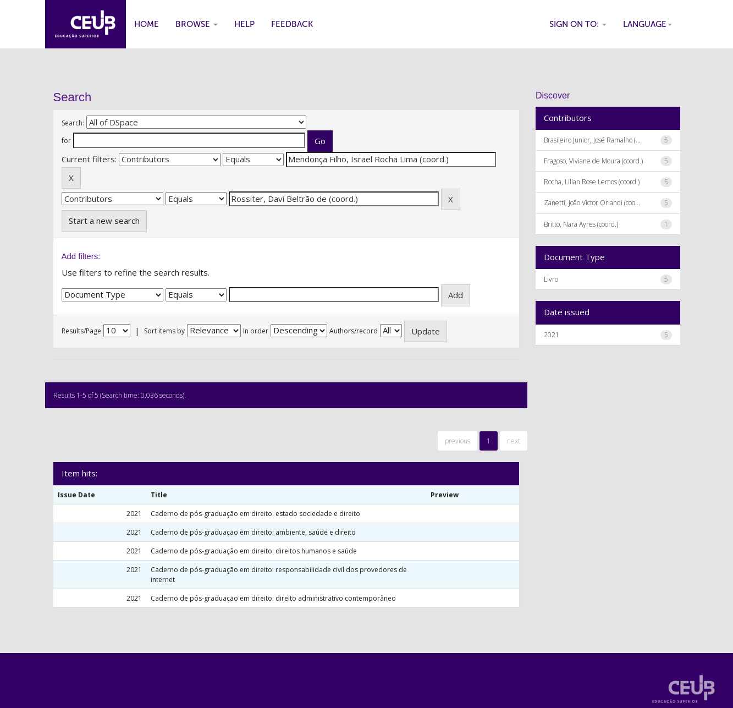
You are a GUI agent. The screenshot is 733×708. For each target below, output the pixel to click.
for (66, 140)
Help (244, 24)
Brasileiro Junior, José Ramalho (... (592, 140)
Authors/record (353, 331)
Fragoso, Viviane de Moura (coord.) (593, 161)
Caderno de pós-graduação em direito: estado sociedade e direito (255, 513)
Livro (551, 279)
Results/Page (81, 331)
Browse (196, 24)
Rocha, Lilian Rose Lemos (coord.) (592, 181)
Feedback (292, 24)
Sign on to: (578, 24)
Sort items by (164, 331)
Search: (73, 123)
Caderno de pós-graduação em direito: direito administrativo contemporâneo (273, 598)
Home (146, 24)
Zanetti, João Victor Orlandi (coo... (592, 202)
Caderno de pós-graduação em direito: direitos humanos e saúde (254, 551)
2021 (551, 334)
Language (647, 24)
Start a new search (104, 220)
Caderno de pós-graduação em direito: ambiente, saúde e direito (253, 532)
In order (255, 331)
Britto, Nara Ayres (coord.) (581, 224)
